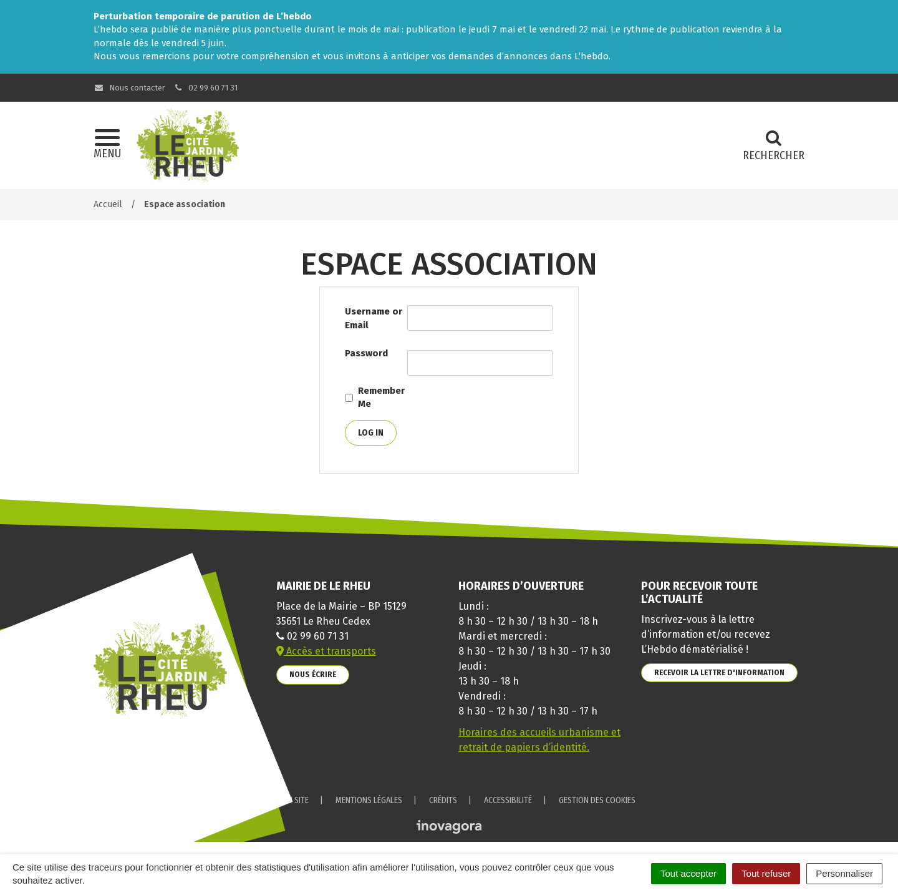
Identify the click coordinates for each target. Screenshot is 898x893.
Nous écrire (312, 674)
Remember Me (381, 397)
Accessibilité (508, 800)
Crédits (443, 800)
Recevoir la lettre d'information (719, 672)
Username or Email (373, 318)
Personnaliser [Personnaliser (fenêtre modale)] (844, 873)
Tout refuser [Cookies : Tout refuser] (766, 873)
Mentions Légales (369, 800)
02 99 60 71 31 (205, 87)
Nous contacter (129, 87)
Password (366, 353)
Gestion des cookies (597, 800)
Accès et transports (326, 651)
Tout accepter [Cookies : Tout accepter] (688, 873)
